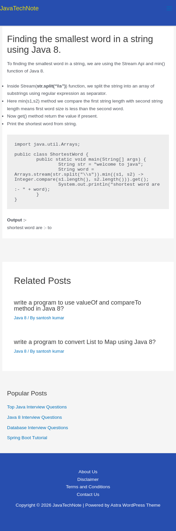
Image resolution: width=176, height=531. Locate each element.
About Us (88, 471)
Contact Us (88, 494)
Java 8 (20, 317)
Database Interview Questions (37, 427)
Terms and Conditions (88, 486)
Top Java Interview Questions (37, 406)
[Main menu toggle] (169, 8)
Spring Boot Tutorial (27, 437)
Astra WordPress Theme (135, 505)
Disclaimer (88, 479)
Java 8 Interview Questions (34, 417)
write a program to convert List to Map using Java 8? (85, 341)
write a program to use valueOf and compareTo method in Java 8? (77, 305)
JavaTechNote (19, 8)
